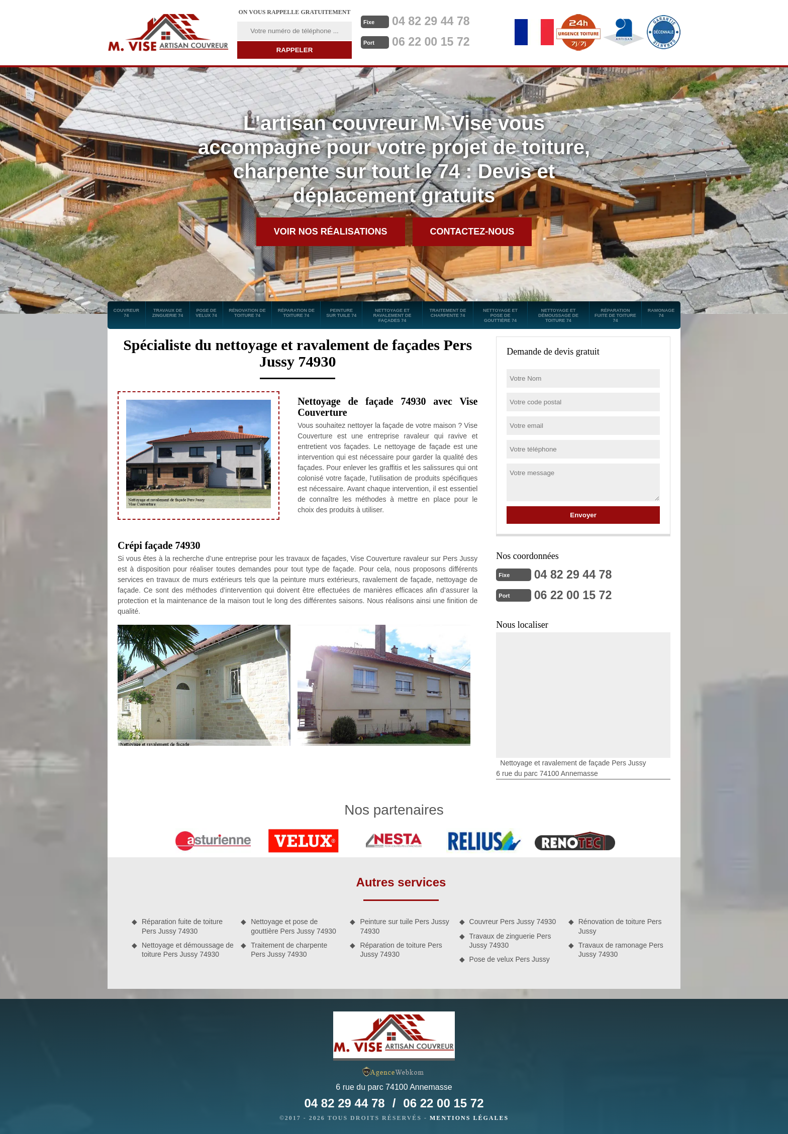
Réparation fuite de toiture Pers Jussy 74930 (182, 925)
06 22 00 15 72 (435, 40)
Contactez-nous (472, 231)
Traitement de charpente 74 (447, 313)
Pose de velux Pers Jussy (509, 958)
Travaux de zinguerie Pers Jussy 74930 (510, 939)
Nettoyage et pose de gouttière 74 (500, 315)
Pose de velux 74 (206, 313)
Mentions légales (469, 1116)
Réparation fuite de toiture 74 (615, 315)
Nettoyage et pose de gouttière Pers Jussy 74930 (293, 925)
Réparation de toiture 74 (296, 313)
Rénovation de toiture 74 (247, 313)
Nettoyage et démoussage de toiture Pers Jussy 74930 (188, 948)
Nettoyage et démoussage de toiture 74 (558, 315)
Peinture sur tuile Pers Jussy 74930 (404, 925)
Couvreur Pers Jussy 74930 (512, 921)
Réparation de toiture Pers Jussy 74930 (401, 948)
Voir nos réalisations (330, 231)
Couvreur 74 (127, 313)
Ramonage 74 (661, 313)
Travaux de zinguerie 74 (167, 313)
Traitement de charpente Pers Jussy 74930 (289, 948)
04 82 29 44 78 (435, 20)
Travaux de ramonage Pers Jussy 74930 (620, 948)
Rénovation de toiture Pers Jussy (620, 925)
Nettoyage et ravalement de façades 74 (392, 315)
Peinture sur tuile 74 (341, 313)
